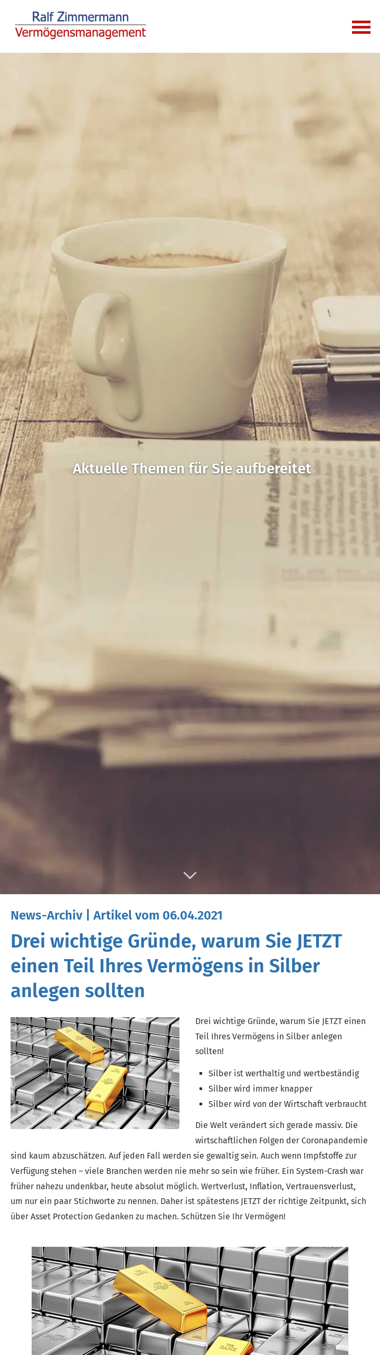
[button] (190, 881)
